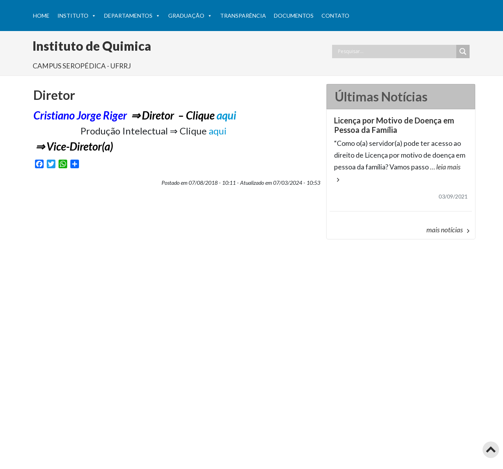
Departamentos (132, 16)
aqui (226, 115)
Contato (335, 15)
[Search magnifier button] (463, 51)
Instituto (76, 16)
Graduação (190, 16)
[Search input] (396, 51)
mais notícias (449, 230)
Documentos (294, 15)
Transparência (243, 15)
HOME (41, 15)
